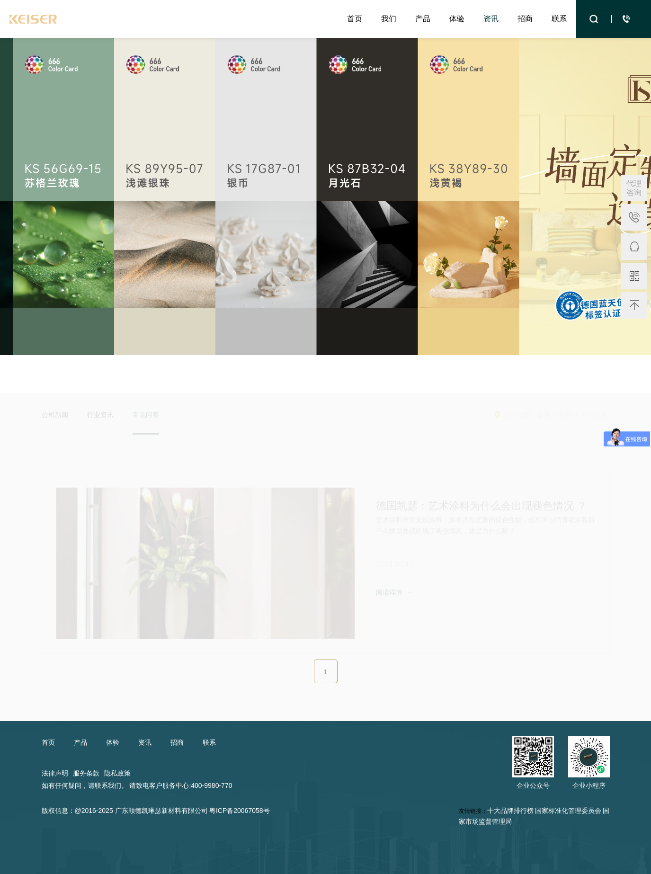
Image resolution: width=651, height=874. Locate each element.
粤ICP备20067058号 (239, 810)
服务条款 (86, 773)
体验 (456, 19)
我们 (388, 19)
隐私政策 (117, 773)
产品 (422, 19)
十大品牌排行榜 (510, 810)
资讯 (491, 19)
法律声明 (55, 773)
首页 (354, 19)
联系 (559, 19)
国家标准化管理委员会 (568, 810)
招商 (525, 19)
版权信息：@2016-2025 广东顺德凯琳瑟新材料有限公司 (125, 810)
